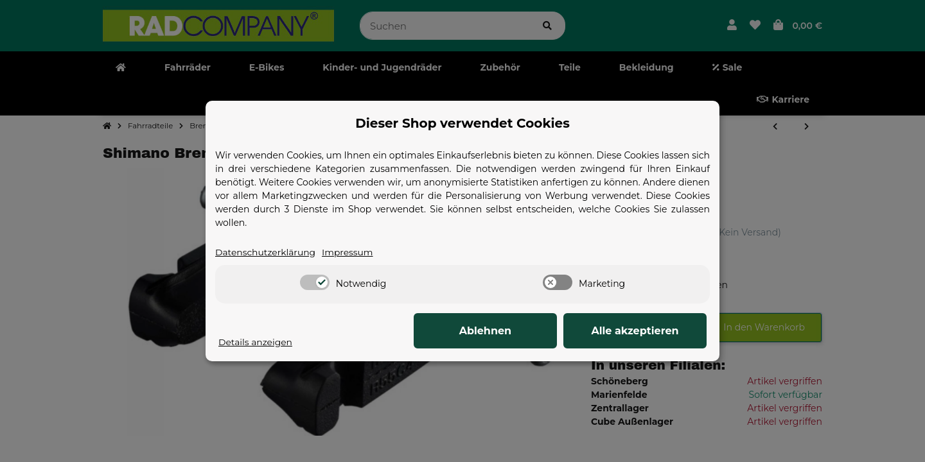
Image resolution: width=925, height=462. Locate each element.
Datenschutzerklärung (266, 252)
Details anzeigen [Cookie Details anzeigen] (255, 342)
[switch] (315, 283)
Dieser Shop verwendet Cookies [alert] (462, 123)
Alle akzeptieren (642, 331)
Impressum (348, 252)
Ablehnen (507, 331)
